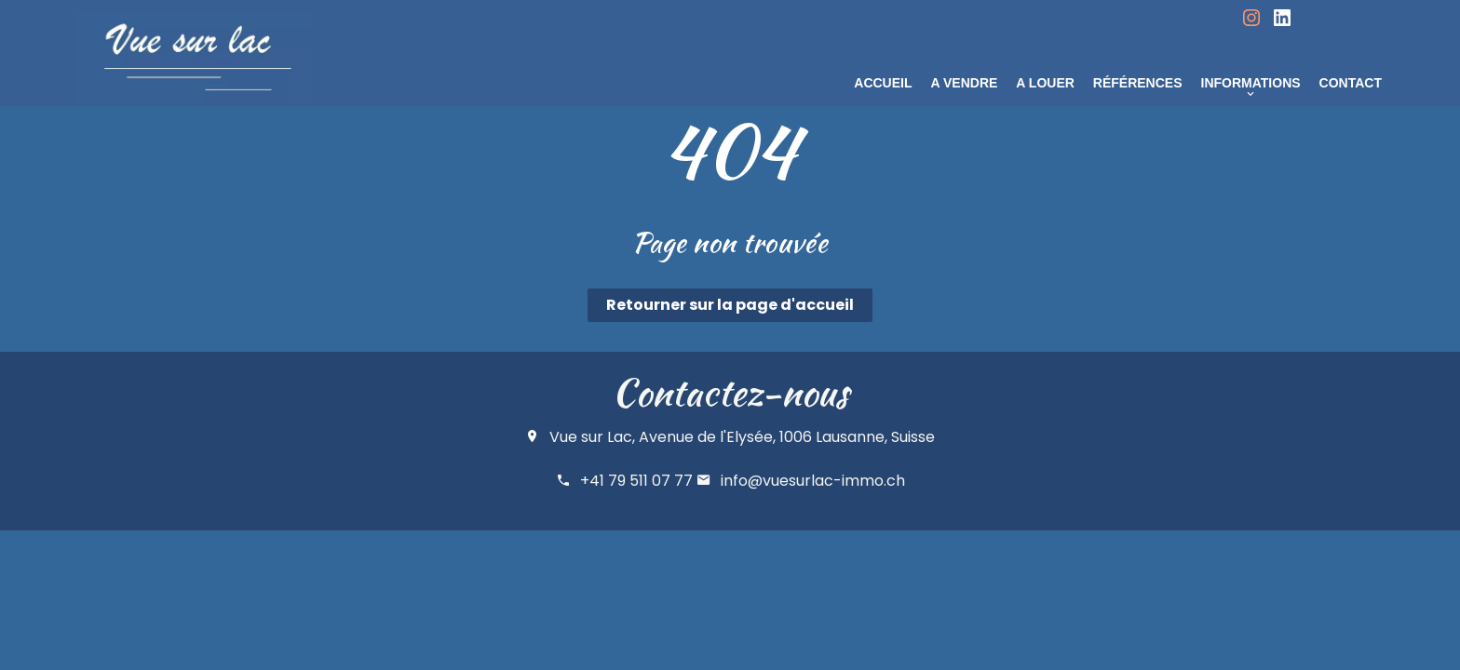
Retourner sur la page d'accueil (730, 304)
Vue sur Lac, (592, 437)
